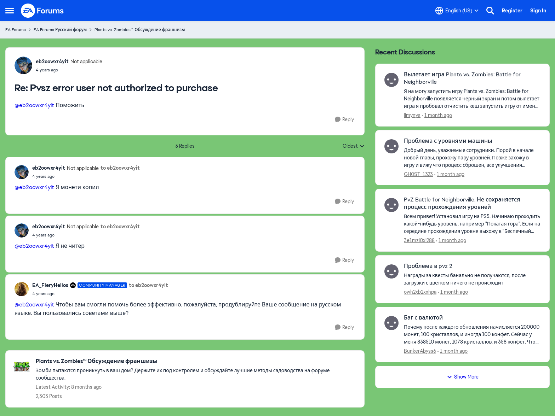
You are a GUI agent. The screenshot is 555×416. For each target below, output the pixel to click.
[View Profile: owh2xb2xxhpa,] (391, 271)
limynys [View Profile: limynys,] (412, 115)
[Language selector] (457, 11)
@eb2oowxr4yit (34, 105)
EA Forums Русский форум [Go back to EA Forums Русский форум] (60, 30)
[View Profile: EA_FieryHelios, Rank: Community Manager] (22, 289)
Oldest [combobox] (354, 146)
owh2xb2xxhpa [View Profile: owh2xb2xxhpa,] (420, 292)
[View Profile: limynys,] (391, 80)
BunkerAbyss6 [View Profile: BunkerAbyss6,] (420, 351)
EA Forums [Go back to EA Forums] (15, 30)
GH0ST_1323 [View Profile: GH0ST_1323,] (418, 174)
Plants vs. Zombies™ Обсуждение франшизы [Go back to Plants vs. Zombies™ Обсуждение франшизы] (140, 30)
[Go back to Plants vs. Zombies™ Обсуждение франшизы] (196, 361)
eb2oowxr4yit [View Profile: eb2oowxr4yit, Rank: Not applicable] (52, 61)
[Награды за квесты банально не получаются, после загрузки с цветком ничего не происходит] (472, 279)
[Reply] (344, 119)
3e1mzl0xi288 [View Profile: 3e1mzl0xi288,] (419, 240)
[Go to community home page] (42, 11)
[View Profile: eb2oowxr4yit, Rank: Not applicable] (23, 65)
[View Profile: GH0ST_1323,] (391, 146)
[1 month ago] (437, 115)
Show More (463, 377)
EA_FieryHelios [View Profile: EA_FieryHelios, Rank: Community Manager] (50, 285)
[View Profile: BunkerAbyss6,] (391, 323)
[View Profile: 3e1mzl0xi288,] (391, 205)
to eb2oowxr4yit (120, 168)
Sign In (538, 10)
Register (512, 10)
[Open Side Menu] (9, 10)
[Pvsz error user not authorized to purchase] (69, 70)
